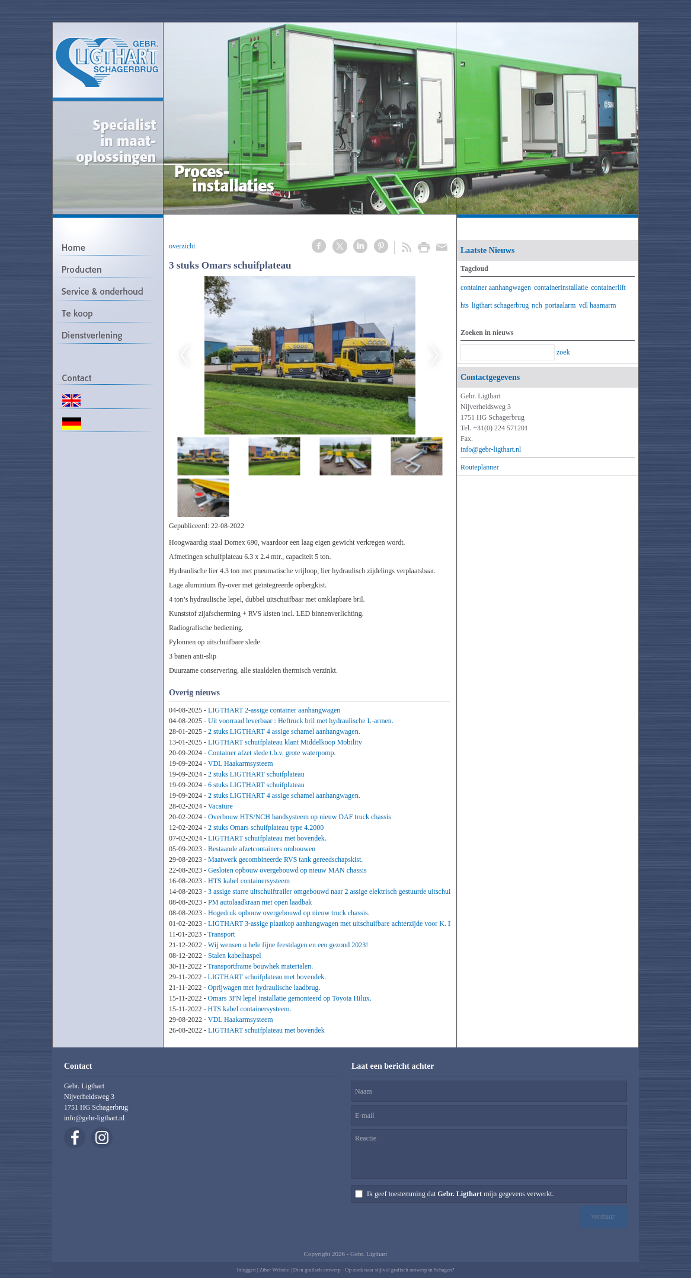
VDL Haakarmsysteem (240, 763)
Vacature (220, 806)
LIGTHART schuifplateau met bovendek (266, 1030)
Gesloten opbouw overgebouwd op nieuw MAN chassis (287, 870)
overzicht (182, 246)
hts (464, 305)
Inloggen (245, 1270)
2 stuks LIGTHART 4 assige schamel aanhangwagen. (284, 731)
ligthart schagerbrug (500, 305)
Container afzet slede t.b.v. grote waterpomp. (271, 753)
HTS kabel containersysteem (249, 881)
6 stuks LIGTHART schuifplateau (256, 785)
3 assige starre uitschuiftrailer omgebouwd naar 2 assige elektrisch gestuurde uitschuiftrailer (339, 891)
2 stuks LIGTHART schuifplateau (256, 774)
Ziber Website (274, 1270)
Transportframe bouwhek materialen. (260, 966)
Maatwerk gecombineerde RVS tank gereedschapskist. (285, 859)
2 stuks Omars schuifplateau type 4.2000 (266, 827)
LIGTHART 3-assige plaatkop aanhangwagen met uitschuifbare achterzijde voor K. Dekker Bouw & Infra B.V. (366, 923)
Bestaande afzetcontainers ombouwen (261, 849)
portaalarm (560, 305)
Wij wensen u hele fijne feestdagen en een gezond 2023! (288, 945)
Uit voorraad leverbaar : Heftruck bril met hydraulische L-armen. (301, 721)
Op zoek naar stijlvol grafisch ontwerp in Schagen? (399, 1270)
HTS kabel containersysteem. (250, 1009)
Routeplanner (479, 467)
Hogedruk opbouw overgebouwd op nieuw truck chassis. (289, 913)
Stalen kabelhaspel (234, 955)
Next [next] (435, 355)
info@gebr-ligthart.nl (490, 449)
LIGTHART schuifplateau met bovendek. (267, 838)
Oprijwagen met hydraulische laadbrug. (264, 987)
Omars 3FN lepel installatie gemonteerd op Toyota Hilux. (290, 998)
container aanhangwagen (495, 287)
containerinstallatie (561, 287)
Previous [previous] (184, 355)
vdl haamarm (597, 305)
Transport (221, 934)
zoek (563, 352)
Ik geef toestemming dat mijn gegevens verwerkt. (460, 1194)
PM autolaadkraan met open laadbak (260, 902)
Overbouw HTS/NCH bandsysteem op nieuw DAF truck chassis (299, 817)
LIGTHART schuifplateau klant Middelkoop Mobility (285, 742)
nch (537, 305)
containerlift (608, 287)
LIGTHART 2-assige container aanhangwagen (274, 710)
